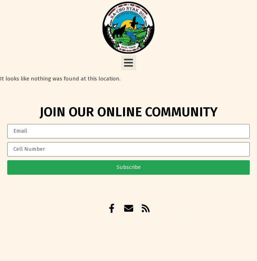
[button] (128, 62)
